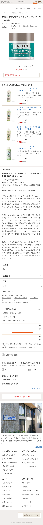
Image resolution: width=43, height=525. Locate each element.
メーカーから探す (9, 473)
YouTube (13, 515)
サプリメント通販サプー (7, 7)
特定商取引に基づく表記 (30, 494)
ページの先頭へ (39, 521)
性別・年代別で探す (10, 462)
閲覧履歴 (6, 380)
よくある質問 (7, 498)
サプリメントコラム (29, 463)
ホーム (3, 13)
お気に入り (22, 8)
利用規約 (25, 498)
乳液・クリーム (23, 13)
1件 (39, 309)
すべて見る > (36, 388)
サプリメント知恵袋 (29, 466)
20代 (9, 320)
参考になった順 (15, 313)
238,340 (35, 3)
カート (34, 8)
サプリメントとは (28, 455)
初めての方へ (26, 483)
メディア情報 (26, 502)
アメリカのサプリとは (30, 459)
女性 (9, 317)
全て (5, 317)
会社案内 (38, 447)
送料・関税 (6, 494)
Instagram (8, 515)
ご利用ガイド (7, 483)
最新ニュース (7, 506)
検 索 (17, 8)
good (3, 369)
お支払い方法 (7, 487)
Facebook (3, 515)
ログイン (29, 8)
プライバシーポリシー (30, 490)
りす (7, 355)
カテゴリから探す (8, 455)
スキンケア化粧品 (12, 13)
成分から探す (8, 470)
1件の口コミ (28, 66)
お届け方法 (6, 490)
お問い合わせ (7, 502)
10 (27, 100)
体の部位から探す (9, 466)
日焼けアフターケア (22, 302)
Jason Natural (15, 23)
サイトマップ (26, 506)
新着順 (5, 313)
